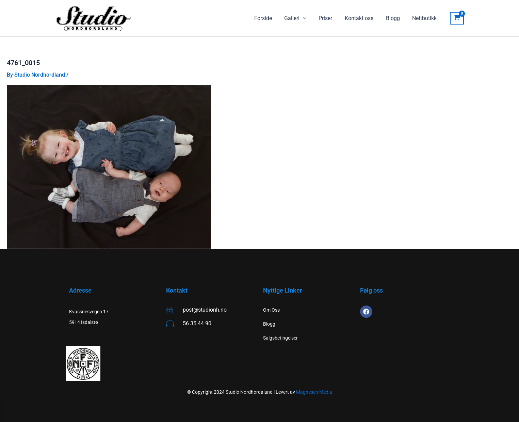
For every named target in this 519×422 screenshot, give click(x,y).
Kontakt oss (363, 18)
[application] (310, 18)
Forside (271, 18)
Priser (331, 18)
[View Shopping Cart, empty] (457, 18)
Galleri (302, 18)
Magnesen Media (314, 392)
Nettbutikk (425, 18)
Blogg (395, 18)
